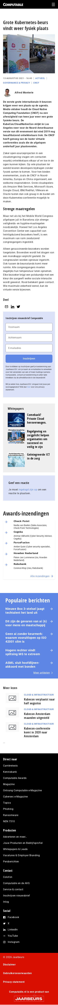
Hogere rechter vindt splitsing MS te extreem (22, 652)
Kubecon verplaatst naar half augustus (39, 701)
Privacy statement (14, 981)
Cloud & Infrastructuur (39, 695)
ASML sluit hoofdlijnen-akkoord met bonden (22, 664)
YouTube (13, 935)
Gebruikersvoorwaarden (17, 973)
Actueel (40, 78)
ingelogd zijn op (28, 489)
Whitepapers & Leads (15, 849)
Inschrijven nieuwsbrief (16, 895)
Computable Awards (15, 778)
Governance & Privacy (16, 83)
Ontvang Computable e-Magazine (22, 790)
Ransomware (10, 815)
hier (28, 387)
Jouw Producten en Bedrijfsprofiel (23, 843)
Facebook (13, 917)
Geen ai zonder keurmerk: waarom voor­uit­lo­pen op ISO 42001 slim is (25, 637)
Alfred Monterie (24, 92)
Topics (7, 802)
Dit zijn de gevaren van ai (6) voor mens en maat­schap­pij (26, 623)
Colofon (7, 877)
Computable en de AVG (16, 883)
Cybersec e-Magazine (15, 796)
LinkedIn (13, 929)
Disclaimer (9, 964)
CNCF (36, 83)
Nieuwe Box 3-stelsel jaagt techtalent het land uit (24, 610)
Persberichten (11, 861)
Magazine (9, 784)
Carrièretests (10, 765)
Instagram (14, 942)
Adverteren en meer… (15, 836)
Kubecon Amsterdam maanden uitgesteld (37, 716)
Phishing (8, 808)
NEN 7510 (9, 821)
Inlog (6, 901)
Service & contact (13, 889)
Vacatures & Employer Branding (21, 855)
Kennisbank (10, 771)
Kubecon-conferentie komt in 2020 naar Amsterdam (37, 732)
